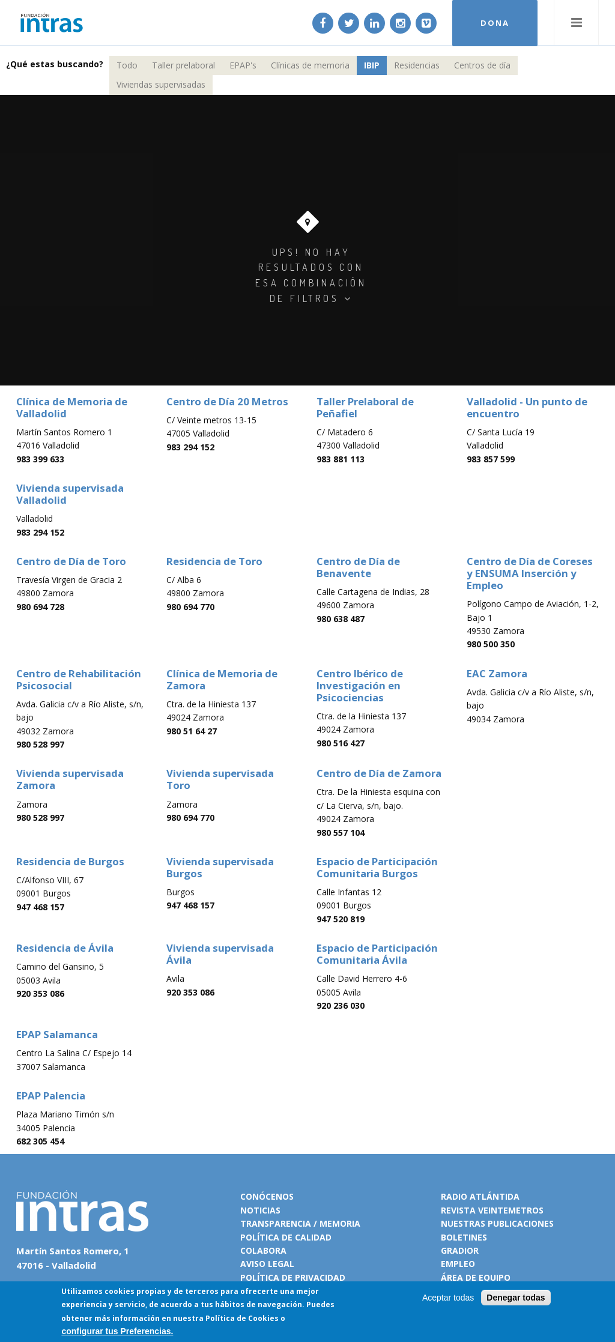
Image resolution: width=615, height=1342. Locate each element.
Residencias (417, 65)
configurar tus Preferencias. (117, 1331)
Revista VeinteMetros (492, 1210)
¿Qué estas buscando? (54, 64)
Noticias (260, 1210)
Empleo (458, 1263)
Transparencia (275, 1223)
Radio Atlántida (480, 1196)
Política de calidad (286, 1237)
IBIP (372, 65)
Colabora (263, 1250)
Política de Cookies (242, 1318)
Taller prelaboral (183, 65)
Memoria (340, 1223)
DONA (494, 22)
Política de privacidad (292, 1277)
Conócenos (267, 1196)
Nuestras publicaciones (497, 1223)
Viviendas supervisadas (161, 84)
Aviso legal (267, 1263)
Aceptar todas (448, 1297)
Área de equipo (475, 1277)
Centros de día (482, 65)
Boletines (464, 1237)
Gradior (460, 1250)
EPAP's (242, 65)
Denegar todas (515, 1297)
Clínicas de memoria (310, 65)
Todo (127, 65)
